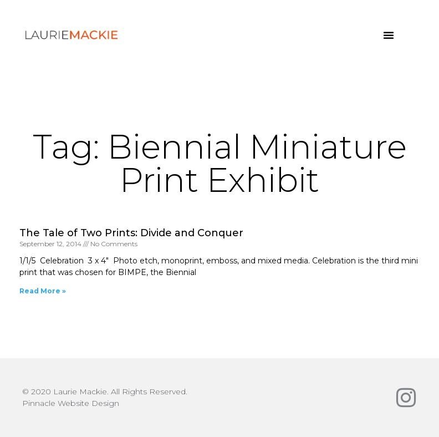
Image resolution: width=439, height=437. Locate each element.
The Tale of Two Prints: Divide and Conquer (131, 233)
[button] (388, 35)
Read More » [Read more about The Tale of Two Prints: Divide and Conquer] (42, 291)
